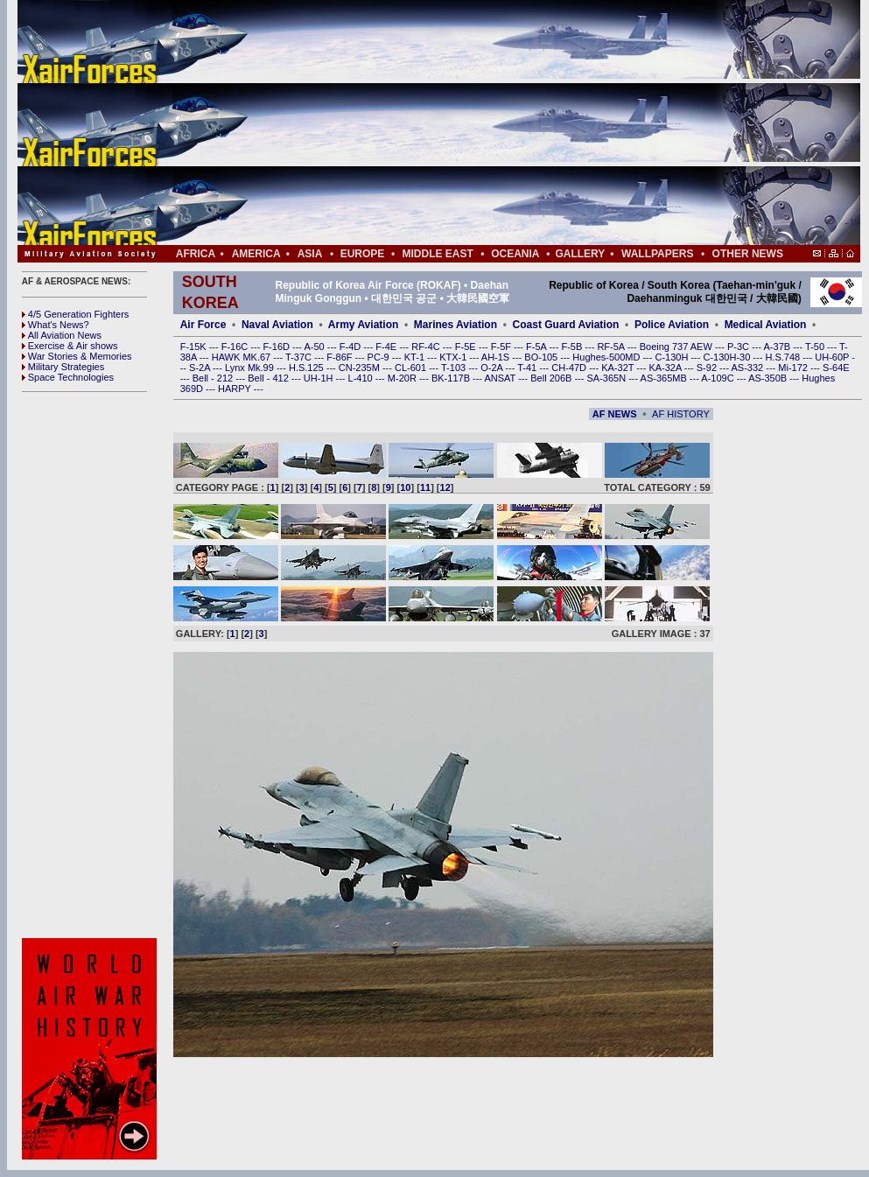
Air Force (203, 325)
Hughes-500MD (607, 357)
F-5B (573, 346)
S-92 (708, 367)
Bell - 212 (214, 378)
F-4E (387, 346)
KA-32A (665, 367)
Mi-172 (794, 367)
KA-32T (618, 367)
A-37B (779, 346)
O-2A (492, 367)
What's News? (55, 324)
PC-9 (380, 357)
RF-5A (612, 346)
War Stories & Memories (77, 356)
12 (445, 487)
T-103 (454, 367)
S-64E (836, 367)
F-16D (277, 346)
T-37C (299, 357)
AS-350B (768, 378)
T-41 (528, 367)
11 (425, 487)
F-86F (340, 357)
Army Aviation (363, 325)
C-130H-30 (728, 357)
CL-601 (412, 367)
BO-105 (542, 357)
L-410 (361, 378)
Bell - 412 (269, 378)
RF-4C (426, 346)
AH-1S (496, 357)
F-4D (352, 346)
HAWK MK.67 (243, 357)
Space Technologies (68, 377)
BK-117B (452, 378)
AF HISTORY (681, 414)
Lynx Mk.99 (251, 367)
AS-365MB (665, 378)
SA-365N (607, 378)
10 (405, 487)
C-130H (672, 357)
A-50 (315, 346)
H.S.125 (307, 367)
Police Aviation (671, 325)
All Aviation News (62, 335)
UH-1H (320, 378)
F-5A (537, 346)
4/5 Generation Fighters (77, 314)
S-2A (201, 367)
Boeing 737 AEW (677, 346)
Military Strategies (63, 366)
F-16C (236, 346)
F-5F (502, 346)
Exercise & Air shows (70, 345)
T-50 (816, 346)
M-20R (403, 378)
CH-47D (570, 367)
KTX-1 (454, 357)
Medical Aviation (766, 325)
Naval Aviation (277, 325)
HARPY (236, 388)
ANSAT (501, 378)
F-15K (194, 346)
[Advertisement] (491, 122)
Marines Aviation (455, 325)
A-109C (718, 378)
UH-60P (833, 357)
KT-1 (415, 357)
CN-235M (360, 367)
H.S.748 (783, 357)
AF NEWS (614, 414)
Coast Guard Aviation (566, 325)
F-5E (467, 346)
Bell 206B (552, 378)
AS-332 (749, 367)
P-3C (739, 346)
